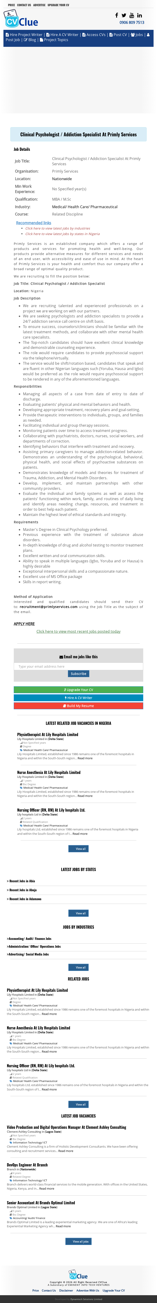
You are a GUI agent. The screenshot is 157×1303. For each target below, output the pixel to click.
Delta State (56, 739)
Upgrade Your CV (58, 5)
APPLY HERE (24, 623)
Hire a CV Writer (62, 34)
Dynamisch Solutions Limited (86, 1299)
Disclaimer (66, 1290)
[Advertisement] (78, 79)
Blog (30, 39)
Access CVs (94, 34)
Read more (85, 758)
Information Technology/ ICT (30, 1142)
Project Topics (54, 39)
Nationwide (62, 178)
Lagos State (53, 1132)
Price (11, 5)
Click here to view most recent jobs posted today (78, 631)
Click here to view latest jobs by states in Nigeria (62, 234)
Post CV (118, 34)
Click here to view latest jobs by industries (57, 228)
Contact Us (24, 5)
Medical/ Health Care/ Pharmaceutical (85, 206)
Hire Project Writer (24, 34)
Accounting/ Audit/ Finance (29, 1218)
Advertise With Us (87, 1290)
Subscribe (78, 673)
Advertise (39, 5)
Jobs (137, 34)
